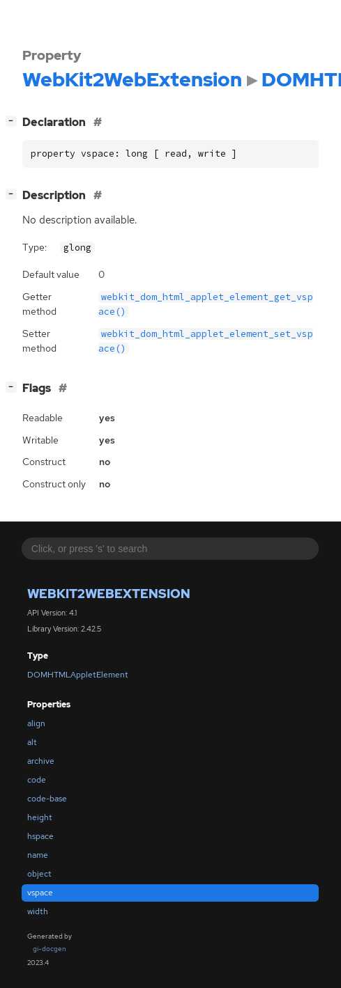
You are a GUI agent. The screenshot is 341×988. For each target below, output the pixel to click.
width (37, 911)
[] (14, 121)
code (36, 779)
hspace (40, 836)
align (36, 723)
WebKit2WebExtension (108, 593)
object (39, 873)
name (37, 855)
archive (40, 761)
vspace (40, 892)
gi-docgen (49, 948)
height (39, 817)
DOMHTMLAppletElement (77, 674)
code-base (47, 798)
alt (32, 742)
